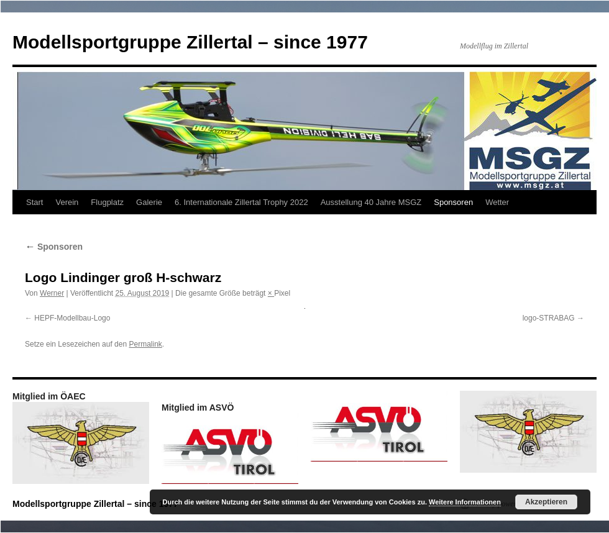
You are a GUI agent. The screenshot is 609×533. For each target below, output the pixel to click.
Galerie (149, 202)
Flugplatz (107, 202)
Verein (66, 202)
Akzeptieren (546, 502)
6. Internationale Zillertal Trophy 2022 (241, 202)
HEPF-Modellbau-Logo (72, 318)
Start (34, 202)
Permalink (145, 344)
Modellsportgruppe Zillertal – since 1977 (190, 42)
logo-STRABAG (549, 318)
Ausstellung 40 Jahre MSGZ (371, 202)
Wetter (497, 202)
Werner (52, 293)
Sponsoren (453, 202)
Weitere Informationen (465, 502)
